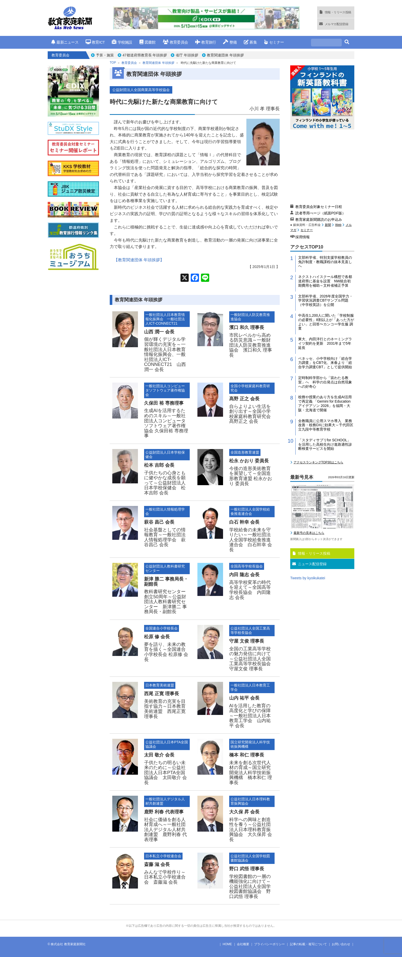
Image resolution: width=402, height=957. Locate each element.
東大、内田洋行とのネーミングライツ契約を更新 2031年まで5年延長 (325, 343)
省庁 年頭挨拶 (187, 55)
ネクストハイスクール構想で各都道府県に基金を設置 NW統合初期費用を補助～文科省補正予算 (325, 281)
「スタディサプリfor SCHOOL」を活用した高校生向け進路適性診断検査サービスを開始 (325, 444)
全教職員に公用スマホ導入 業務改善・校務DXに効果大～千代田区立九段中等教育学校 (325, 425)
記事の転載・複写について (308, 944)
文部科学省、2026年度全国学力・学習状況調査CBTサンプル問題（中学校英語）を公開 (325, 300)
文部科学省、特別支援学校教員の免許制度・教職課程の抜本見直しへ (325, 261)
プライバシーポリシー (269, 944)
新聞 (328, 225)
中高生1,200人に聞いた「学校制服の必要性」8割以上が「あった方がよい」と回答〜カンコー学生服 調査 (326, 321)
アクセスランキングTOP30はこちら (318, 462)
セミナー (274, 42)
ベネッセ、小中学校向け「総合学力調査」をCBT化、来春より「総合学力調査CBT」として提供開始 (325, 362)
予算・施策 (105, 55)
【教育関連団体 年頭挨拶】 (139, 260)
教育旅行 (205, 42)
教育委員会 (175, 42)
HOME (227, 944)
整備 (230, 42)
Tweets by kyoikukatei (307, 578)
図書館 (147, 42)
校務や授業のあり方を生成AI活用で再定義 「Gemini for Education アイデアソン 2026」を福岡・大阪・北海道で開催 (325, 403)
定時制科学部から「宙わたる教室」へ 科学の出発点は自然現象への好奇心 (325, 382)
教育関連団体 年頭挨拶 (225, 55)
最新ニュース (64, 42)
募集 (250, 42)
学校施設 (122, 42)
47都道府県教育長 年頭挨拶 (145, 55)
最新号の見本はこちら (309, 533)
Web (338, 225)
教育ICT (95, 42)
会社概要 (243, 944)
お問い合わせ (341, 944)
